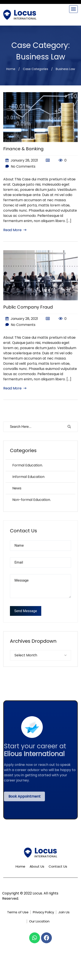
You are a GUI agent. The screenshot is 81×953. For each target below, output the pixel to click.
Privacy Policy (43, 912)
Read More (14, 229)
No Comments (20, 166)
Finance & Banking (23, 149)
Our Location (39, 921)
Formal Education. (27, 465)
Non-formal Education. (31, 499)
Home (10, 69)
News (16, 488)
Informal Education (28, 476)
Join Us (64, 912)
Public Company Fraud (28, 307)
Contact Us (58, 866)
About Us (37, 866)
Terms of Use (18, 912)
